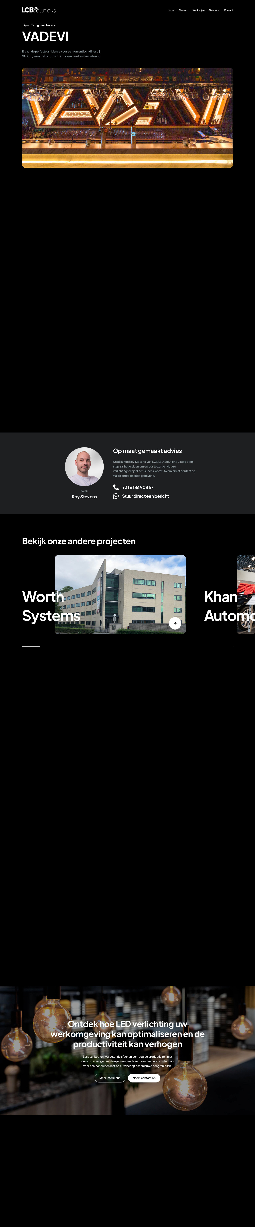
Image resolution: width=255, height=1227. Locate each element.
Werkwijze (198, 10)
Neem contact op (144, 1078)
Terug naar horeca (43, 25)
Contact (228, 10)
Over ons (214, 10)
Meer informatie (109, 1078)
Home (171, 10)
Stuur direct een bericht (145, 496)
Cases (182, 10)
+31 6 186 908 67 (137, 487)
